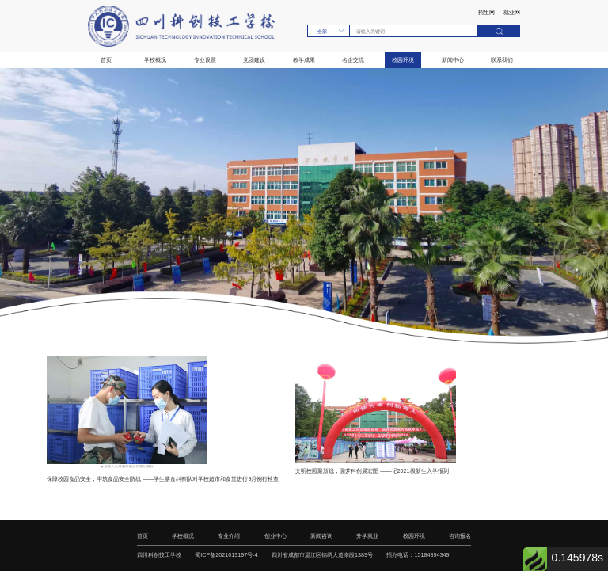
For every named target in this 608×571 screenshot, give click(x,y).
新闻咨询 (321, 536)
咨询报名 (460, 536)
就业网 (512, 13)
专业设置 (205, 60)
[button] (474, 300)
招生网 (486, 13)
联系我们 (502, 60)
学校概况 (155, 60)
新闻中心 (453, 60)
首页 (106, 60)
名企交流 (353, 60)
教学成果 (304, 60)
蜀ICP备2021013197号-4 (226, 555)
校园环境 (403, 60)
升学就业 (367, 536)
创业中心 (275, 536)
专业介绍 (229, 536)
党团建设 (254, 60)
